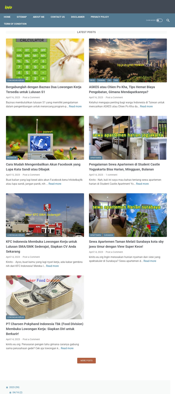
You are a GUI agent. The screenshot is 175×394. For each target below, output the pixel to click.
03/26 (139, 68)
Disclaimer (80, 11)
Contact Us (60, 11)
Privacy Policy (102, 11)
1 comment (85, 160)
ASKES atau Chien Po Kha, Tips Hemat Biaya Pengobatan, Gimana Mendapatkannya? (88, 74)
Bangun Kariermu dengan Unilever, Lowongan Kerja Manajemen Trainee (144, 280)
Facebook (11, 138)
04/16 (138, 36)
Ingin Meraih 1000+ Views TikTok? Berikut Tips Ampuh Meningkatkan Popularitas (146, 97)
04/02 (139, 63)
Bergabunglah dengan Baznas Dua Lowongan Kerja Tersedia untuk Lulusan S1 (31, 74)
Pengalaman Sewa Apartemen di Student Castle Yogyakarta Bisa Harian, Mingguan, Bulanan (87, 150)
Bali (142, 344)
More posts (60, 338)
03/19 (138, 74)
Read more (16, 101)
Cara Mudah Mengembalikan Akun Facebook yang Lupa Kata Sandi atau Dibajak (31, 150)
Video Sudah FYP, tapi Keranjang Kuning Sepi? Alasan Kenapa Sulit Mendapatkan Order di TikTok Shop (147, 307)
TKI (83, 63)
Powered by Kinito (92, 389)
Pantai (160, 344)
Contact (73, 382)
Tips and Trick (135, 350)
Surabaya (82, 210)
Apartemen (69, 138)
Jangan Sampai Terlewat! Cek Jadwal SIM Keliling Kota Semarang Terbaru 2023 (147, 256)
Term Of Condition (17, 18)
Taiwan (75, 63)
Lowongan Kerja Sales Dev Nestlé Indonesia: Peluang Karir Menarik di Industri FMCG (147, 232)
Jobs (150, 344)
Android (132, 344)
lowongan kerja (15, 63)
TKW (90, 63)
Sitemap (24, 11)
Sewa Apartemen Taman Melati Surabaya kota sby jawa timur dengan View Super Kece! (86, 221)
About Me (41, 11)
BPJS (66, 63)
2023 (135, 31)
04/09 (139, 58)
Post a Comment (31, 84)
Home (9, 11)
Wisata (150, 350)
